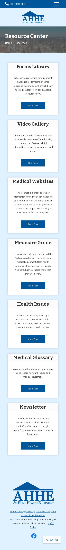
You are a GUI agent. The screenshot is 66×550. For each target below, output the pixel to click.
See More (33, 162)
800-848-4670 (15, 3)
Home (8, 42)
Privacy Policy (17, 511)
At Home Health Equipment (32, 519)
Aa (47, 539)
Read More (33, 105)
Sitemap (30, 511)
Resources (21, 42)
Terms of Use (43, 511)
